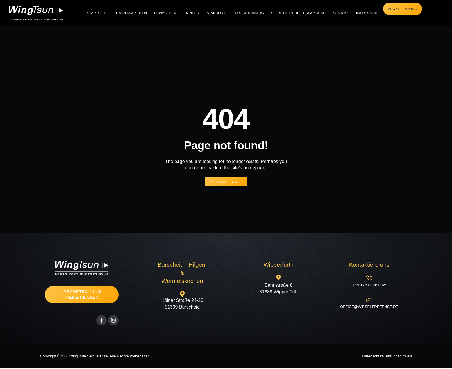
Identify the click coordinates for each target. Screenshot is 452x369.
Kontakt (341, 13)
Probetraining (249, 13)
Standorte (217, 13)
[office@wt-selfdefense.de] (369, 299)
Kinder (192, 13)
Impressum (366, 13)
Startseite (97, 13)
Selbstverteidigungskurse (298, 13)
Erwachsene (166, 13)
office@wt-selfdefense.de (369, 307)
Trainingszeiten (131, 13)
